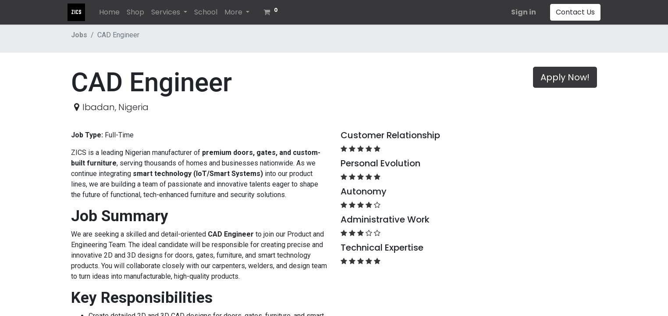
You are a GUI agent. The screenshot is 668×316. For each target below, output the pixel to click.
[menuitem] (113, 12)
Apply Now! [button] (565, 77)
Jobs (79, 35)
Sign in (520, 12)
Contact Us (571, 12)
